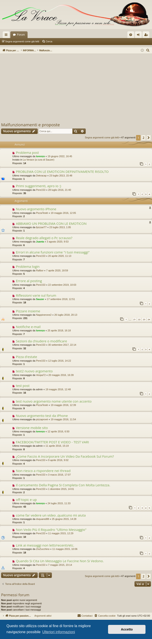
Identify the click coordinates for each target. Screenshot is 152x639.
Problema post (27, 152)
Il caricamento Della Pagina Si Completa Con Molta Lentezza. (63, 485)
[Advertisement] (76, 88)
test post (23, 385)
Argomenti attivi (63, 41)
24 (149, 319)
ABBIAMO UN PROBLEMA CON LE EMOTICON (51, 223)
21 (134, 319)
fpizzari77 (41, 227)
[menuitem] (130, 34)
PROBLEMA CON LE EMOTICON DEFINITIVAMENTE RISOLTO (62, 171)
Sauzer (40, 299)
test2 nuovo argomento (34, 371)
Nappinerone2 (44, 314)
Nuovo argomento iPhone (36, 209)
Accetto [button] (127, 629)
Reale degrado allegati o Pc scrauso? (44, 238)
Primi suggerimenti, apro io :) (38, 186)
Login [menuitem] (139, 35)
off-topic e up (26, 499)
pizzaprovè (42, 419)
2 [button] (143, 137)
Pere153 (41, 190)
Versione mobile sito (32, 427)
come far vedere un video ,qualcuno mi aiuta (51, 515)
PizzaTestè (42, 213)
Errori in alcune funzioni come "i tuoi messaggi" (53, 252)
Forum (21, 34)
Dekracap (41, 175)
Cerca (49, 41)
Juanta (40, 241)
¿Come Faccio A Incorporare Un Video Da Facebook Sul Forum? (65, 456)
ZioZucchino (43, 549)
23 (144, 319)
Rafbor (39, 270)
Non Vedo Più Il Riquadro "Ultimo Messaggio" (51, 529)
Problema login (28, 266)
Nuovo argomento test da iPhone (42, 415)
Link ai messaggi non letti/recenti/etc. (45, 545)
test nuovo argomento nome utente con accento (54, 401)
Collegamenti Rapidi (6, 35)
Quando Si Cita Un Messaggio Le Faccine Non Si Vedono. (60, 561)
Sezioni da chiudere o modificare (41, 341)
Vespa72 (41, 375)
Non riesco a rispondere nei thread (43, 470)
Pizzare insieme (28, 311)
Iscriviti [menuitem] (147, 35)
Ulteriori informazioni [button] (58, 632)
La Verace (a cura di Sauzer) (38, 159)
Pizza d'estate (26, 356)
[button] (148, 137)
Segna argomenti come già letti (22, 41)
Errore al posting (29, 281)
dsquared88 (42, 519)
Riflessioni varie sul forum (36, 295)
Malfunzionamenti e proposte (30, 125)
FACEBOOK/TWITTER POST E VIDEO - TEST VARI (52, 442)
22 (139, 319)
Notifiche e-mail (28, 326)
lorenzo (40, 156)
